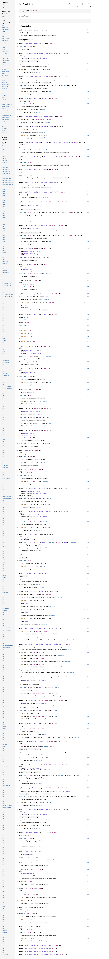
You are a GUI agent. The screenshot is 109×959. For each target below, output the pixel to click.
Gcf (22, 254)
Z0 (46, 98)
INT (24, 857)
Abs (43, 43)
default (23, 195)
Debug (27, 182)
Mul (26, 469)
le (22, 658)
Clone (27, 126)
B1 (53, 700)
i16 (28, 320)
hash (22, 296)
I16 (24, 320)
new (25, 33)
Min (37, 350)
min (22, 423)
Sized (26, 307)
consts (26, 2)
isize (31, 328)
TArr (35, 534)
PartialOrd (29, 644)
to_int (23, 863)
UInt (47, 677)
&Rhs (35, 637)
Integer (45, 314)
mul (22, 481)
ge (22, 670)
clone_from (25, 135)
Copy (27, 945)
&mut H (50, 302)
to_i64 (23, 339)
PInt (31, 46)
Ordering (48, 594)
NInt (32, 11)
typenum (21, 2)
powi (22, 693)
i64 (28, 325)
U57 (36, 11)
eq (22, 631)
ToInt (27, 851)
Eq (26, 948)
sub (22, 802)
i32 (28, 322)
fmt (22, 119)
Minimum (23, 353)
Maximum (23, 414)
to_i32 (23, 336)
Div (47, 202)
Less (31, 162)
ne (22, 637)
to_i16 (23, 333)
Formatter (39, 119)
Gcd (30, 248)
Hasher (31, 296)
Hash (27, 294)
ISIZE (25, 328)
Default (28, 192)
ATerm (31, 469)
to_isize (24, 341)
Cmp (24, 80)
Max (30, 347)
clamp (23, 618)
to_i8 (23, 330)
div (22, 218)
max (22, 362)
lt (22, 652)
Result (51, 119)
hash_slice (25, 302)
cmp (22, 594)
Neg (43, 573)
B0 (53, 677)
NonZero (37, 30)
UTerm (39, 729)
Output (25, 46)
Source (20, 6)
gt (22, 664)
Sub (47, 788)
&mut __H (48, 296)
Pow (39, 677)
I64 (24, 325)
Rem (47, 742)
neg (22, 584)
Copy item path (32, 4)
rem (22, 757)
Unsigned (28, 30)
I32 (24, 322)
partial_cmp (25, 647)
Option (53, 647)
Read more (39, 72)
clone (23, 129)
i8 (27, 317)
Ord (26, 592)
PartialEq (29, 628)
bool (45, 631)
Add (47, 53)
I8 (24, 317)
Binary (45, 116)
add (22, 69)
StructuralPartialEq (50, 954)
